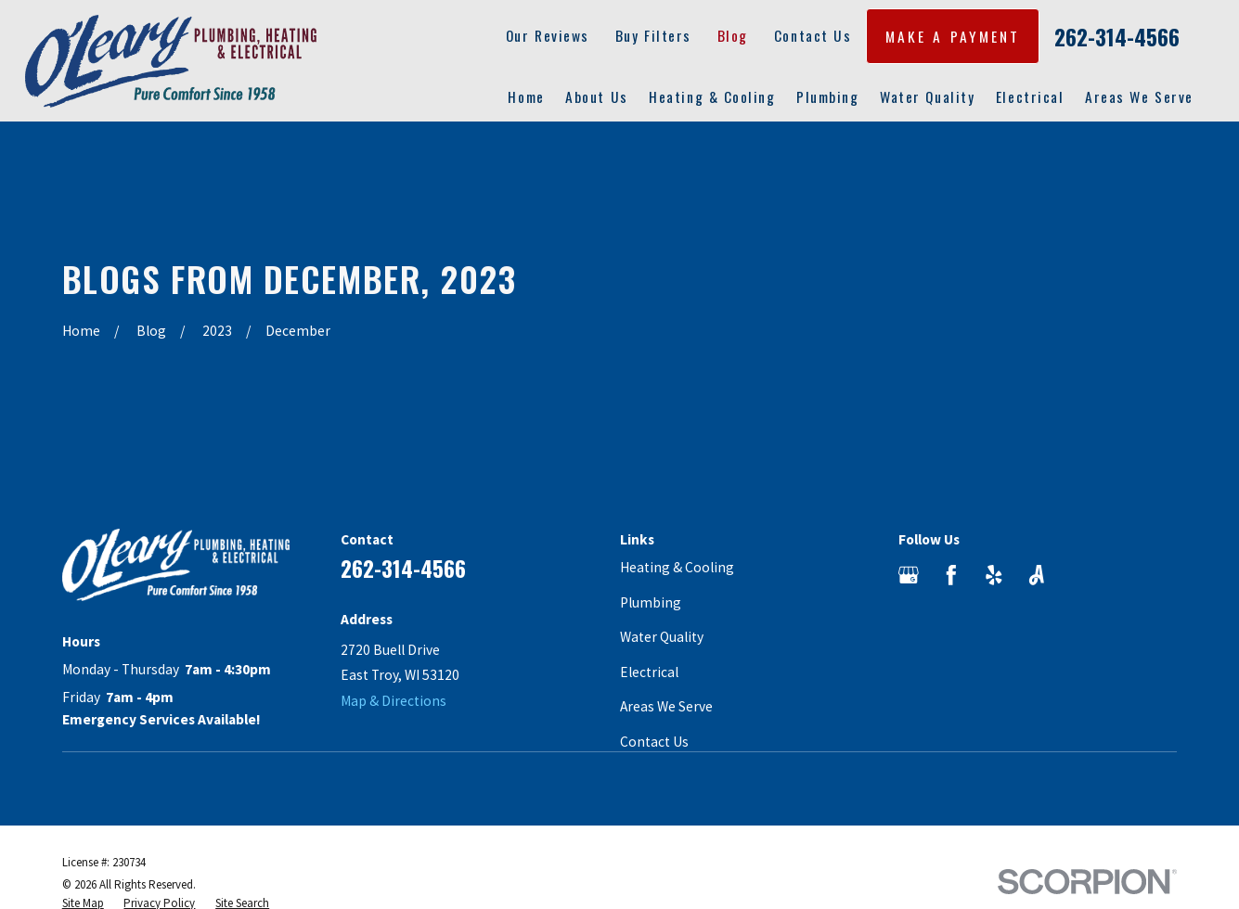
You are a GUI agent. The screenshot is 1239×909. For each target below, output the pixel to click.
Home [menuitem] (526, 97)
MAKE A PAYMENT (952, 36)
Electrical (649, 672)
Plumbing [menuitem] (827, 97)
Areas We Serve (666, 706)
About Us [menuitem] (596, 97)
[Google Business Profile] (908, 575)
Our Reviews (547, 35)
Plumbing (650, 602)
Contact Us (813, 35)
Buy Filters (653, 35)
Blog (732, 35)
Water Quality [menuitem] (927, 97)
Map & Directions (393, 701)
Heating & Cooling (677, 567)
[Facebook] (951, 575)
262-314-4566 (1117, 36)
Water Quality (661, 637)
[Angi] (1036, 575)
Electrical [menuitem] (1030, 97)
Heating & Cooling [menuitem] (712, 97)
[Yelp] (994, 575)
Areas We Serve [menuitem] (1139, 97)
